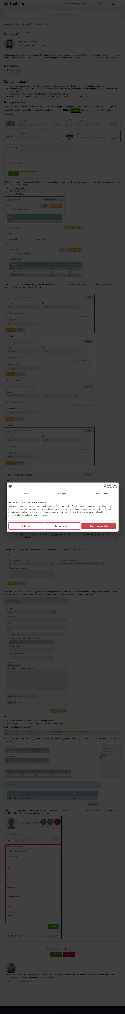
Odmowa (26, 526)
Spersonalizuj (62, 526)
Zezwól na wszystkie (99, 526)
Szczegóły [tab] (62, 493)
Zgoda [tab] (25, 493)
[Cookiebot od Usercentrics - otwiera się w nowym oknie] (106, 486)
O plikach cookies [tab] (100, 493)
